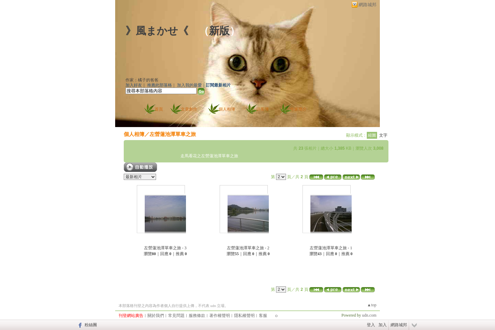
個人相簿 (227, 109)
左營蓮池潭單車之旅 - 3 (165, 248)
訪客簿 (262, 109)
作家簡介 (298, 109)
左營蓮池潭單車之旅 (173, 134)
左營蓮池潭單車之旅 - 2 (248, 248)
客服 (263, 315)
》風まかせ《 (156, 30)
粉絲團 (91, 324)
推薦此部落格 (159, 85)
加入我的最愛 (189, 85)
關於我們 (155, 315)
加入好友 (133, 85)
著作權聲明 (219, 315)
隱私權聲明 (244, 315)
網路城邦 (367, 4)
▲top (371, 305)
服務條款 (197, 315)
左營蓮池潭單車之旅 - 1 (331, 248)
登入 (371, 324)
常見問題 (176, 315)
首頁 (159, 109)
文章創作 (189, 109)
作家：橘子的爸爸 (141, 80)
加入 (382, 324)
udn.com (369, 315)
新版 (219, 30)
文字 (383, 135)
